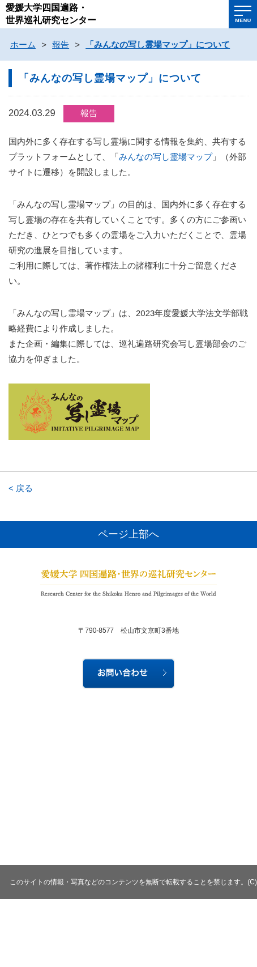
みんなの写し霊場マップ (165, 156)
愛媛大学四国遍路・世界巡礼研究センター (51, 14)
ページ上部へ (128, 534)
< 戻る (20, 488)
